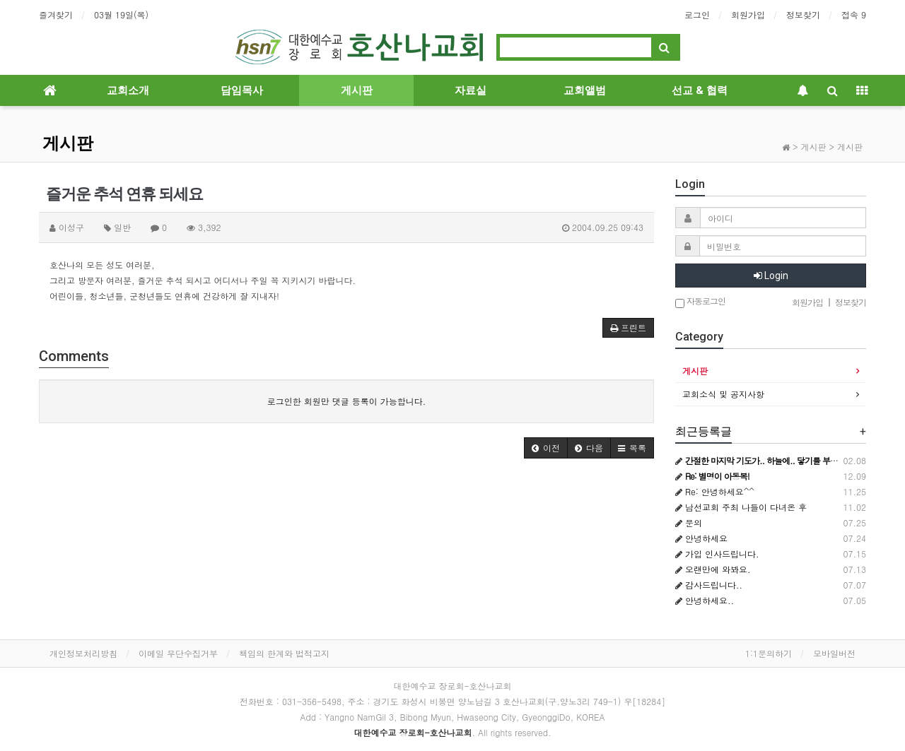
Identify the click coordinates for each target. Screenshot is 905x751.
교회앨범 (585, 90)
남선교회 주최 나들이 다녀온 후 (741, 507)
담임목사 (242, 90)
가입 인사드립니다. (717, 554)
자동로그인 (700, 302)
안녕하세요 (701, 538)
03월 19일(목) (121, 14)
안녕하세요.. (704, 600)
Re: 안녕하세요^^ (714, 491)
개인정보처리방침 (83, 653)
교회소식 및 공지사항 (723, 394)
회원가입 (748, 14)
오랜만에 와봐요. (713, 569)
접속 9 (853, 14)
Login (771, 275)
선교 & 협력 (700, 90)
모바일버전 (834, 653)
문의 (688, 522)
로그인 (697, 14)
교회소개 (128, 90)
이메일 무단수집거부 (178, 653)
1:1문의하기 (768, 653)
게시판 (357, 90)
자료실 (470, 90)
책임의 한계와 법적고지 (284, 653)
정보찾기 (803, 14)
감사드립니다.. (708, 585)
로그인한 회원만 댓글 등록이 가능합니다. (346, 401)
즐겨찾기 (56, 14)
